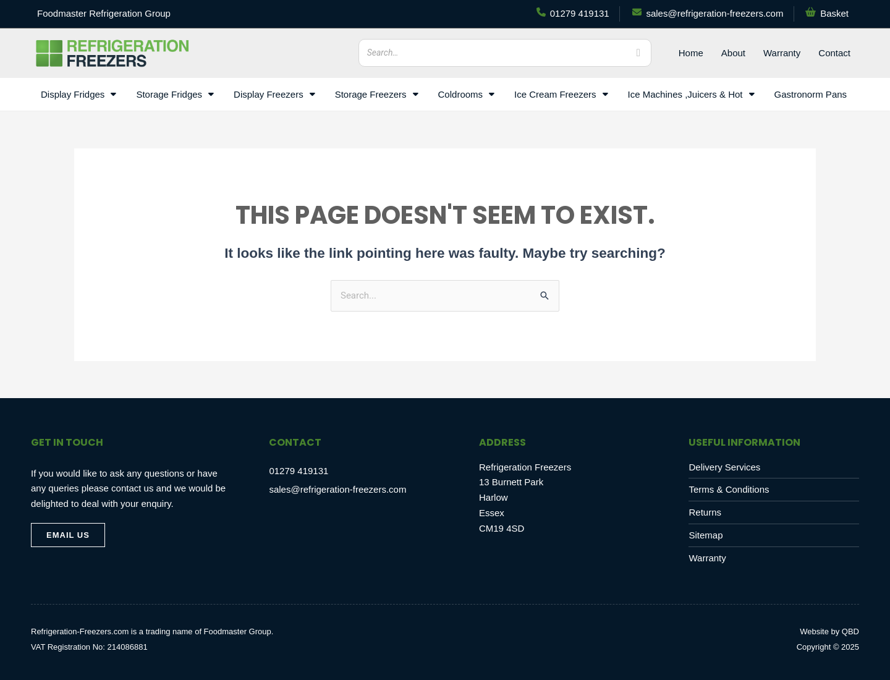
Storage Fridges (175, 94)
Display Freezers (274, 94)
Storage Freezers (376, 94)
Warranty (781, 53)
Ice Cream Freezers (561, 94)
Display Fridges (78, 94)
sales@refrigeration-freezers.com (337, 489)
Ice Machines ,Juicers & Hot (691, 94)
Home (691, 53)
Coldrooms (466, 94)
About (733, 53)
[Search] (638, 53)
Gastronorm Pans (810, 94)
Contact (834, 53)
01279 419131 (298, 470)
